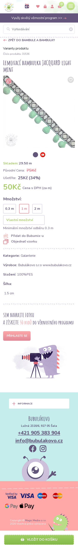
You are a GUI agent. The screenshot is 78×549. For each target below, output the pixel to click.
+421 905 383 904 (39, 433)
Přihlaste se (17, 336)
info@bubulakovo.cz (39, 440)
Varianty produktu (15, 48)
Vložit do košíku (39, 539)
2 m (37, 208)
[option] (39, 112)
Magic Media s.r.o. (35, 520)
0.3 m (9, 208)
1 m (24, 208)
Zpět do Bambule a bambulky (31, 40)
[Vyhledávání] (39, 29)
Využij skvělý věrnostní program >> (39, 18)
